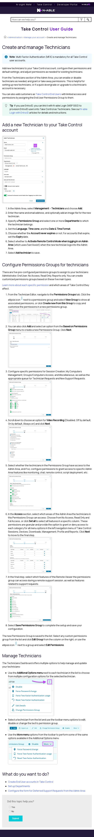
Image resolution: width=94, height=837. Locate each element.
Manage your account (34, 37)
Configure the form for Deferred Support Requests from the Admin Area (46, 790)
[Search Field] (51, 19)
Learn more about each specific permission (25, 285)
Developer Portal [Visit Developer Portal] (67, 4)
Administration (15, 37)
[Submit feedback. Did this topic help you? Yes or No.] (47, 811)
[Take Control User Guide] (44, 4)
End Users (48, 94)
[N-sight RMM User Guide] (23, 4)
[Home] (47, 29)
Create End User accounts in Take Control (30, 781)
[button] (81, 19)
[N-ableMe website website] (86, 4)
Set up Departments (19, 786)
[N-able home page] (46, 11)
